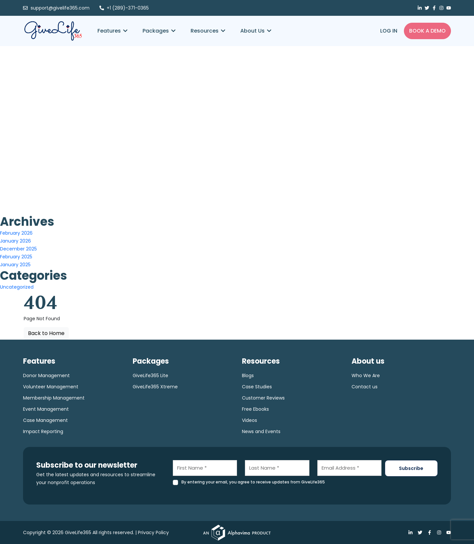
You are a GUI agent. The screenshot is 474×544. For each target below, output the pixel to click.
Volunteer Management (50, 386)
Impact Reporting (43, 431)
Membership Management (54, 398)
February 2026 (16, 233)
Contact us (365, 386)
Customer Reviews (263, 398)
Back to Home (46, 333)
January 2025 (15, 264)
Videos (249, 420)
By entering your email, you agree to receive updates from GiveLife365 (253, 482)
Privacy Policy (153, 532)
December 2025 (18, 249)
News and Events (261, 431)
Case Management (45, 420)
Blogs (248, 375)
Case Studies (257, 386)
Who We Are (366, 375)
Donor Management (46, 375)
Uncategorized (17, 287)
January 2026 (15, 241)
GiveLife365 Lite (150, 375)
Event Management (46, 409)
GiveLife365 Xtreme (155, 386)
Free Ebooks (255, 409)
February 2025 (16, 256)
